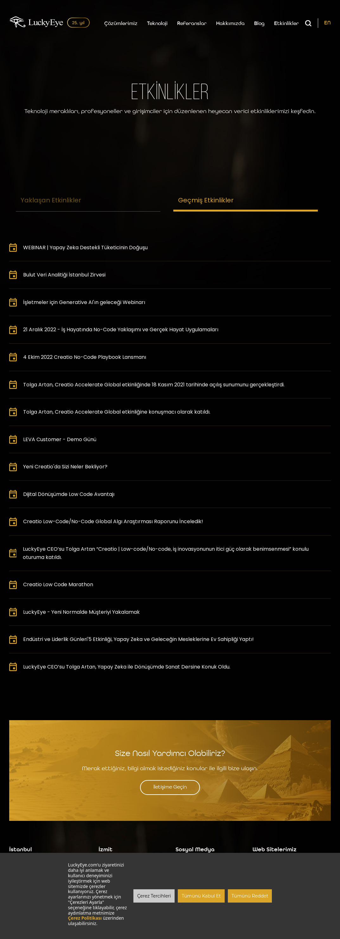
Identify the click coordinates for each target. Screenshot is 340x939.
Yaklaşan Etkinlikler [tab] (51, 200)
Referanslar (192, 23)
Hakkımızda (230, 23)
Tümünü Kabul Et (201, 896)
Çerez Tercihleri (154, 896)
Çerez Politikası (85, 918)
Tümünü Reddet (250, 896)
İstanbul (20, 850)
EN (327, 23)
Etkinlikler (286, 23)
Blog (259, 23)
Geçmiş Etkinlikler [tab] (206, 200)
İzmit (105, 850)
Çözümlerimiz (121, 23)
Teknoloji (157, 23)
